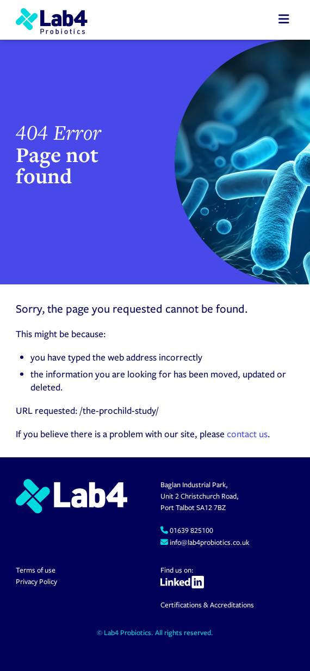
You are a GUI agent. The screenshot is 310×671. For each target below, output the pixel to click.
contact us (247, 433)
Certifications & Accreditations (207, 605)
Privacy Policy (36, 581)
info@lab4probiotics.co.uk (208, 542)
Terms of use (35, 570)
